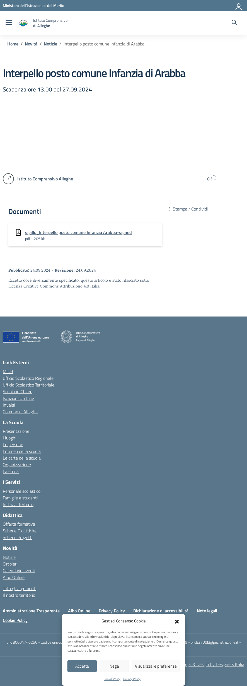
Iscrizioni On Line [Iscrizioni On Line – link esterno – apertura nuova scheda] (18, 398)
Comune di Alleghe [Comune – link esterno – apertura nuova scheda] (20, 411)
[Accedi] (239, 5)
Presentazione (16, 431)
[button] (177, 621)
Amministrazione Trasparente (31, 610)
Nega (114, 666)
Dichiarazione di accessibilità (160, 610)
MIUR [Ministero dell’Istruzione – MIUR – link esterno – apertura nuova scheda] (8, 371)
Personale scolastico (21, 491)
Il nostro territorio (19, 595)
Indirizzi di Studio (18, 504)
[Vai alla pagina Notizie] (50, 43)
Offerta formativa (19, 524)
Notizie (9, 557)
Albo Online (14, 577)
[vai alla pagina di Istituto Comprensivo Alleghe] (45, 178)
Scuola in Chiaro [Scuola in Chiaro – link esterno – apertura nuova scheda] (17, 391)
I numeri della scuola (22, 451)
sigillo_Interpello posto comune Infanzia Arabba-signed (78, 232)
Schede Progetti (17, 537)
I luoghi (9, 437)
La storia (11, 471)
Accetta (82, 666)
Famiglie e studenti (20, 497)
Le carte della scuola (22, 458)
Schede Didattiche (20, 530)
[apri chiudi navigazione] (9, 23)
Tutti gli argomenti (19, 588)
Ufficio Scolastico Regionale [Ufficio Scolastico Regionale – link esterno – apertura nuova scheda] (28, 378)
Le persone (13, 444)
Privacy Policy (132, 679)
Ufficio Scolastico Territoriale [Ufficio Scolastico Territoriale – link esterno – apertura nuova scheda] (28, 384)
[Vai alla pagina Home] (12, 43)
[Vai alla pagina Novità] (31, 43)
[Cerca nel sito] (234, 23)
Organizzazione (17, 464)
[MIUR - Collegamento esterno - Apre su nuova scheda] (33, 5)
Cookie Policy (112, 679)
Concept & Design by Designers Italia (210, 664)
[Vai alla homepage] (23, 23)
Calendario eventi (19, 570)
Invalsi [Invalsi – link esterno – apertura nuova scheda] (9, 405)
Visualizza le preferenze (156, 666)
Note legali (207, 610)
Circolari (10, 564)
